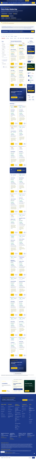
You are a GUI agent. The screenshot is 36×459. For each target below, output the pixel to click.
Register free (19, 170)
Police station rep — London (17, 418)
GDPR (29, 417)
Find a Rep (2, 406)
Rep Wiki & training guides (17, 427)
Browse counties (33, 99)
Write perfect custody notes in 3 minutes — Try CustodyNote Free (15, 0)
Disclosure (18, 99)
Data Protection (31, 419)
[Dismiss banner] (34, 0)
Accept (33, 457)
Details (9, 457)
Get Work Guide (10, 413)
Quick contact (15, 63)
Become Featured (10, 409)
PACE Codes (16, 425)
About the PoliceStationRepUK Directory (31, 408)
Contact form (14, 452)
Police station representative (16, 409)
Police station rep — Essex (17, 420)
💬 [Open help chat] (34, 453)
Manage (30, 457)
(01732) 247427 (29, 61)
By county (11, 38)
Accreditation (3, 48)
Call (12, 123)
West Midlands (31, 38)
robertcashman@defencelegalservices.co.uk (7, 452)
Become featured (24, 43)
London (6, 36)
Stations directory (29, 99)
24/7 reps (7, 38)
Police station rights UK (17, 412)
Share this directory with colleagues (18, 4)
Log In (33, 2)
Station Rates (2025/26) (17, 423)
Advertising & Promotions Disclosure (32, 410)
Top (1, 453)
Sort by (3, 62)
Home (1, 7)
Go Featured (23, 170)
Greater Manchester (27, 38)
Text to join (31, 68)
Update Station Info (3, 416)
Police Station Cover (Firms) (10, 416)
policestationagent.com (30, 60)
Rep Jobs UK (9, 411)
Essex (9, 36)
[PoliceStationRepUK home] (4, 2)
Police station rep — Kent (18, 416)
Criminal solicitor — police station (18, 410)
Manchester (12, 36)
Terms (29, 412)
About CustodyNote (8, 390)
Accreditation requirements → (11, 23)
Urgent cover (3, 38)
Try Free (33, 31)
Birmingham (15, 36)
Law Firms (2, 413)
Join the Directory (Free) (11, 406)
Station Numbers (3, 409)
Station (3, 56)
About (29, 406)
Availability (3, 45)
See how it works (21, 97)
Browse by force (33, 97)
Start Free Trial (14, 97)
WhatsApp (33, 61)
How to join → (31, 69)
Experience (3, 53)
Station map (29, 97)
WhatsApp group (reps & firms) (25, 406)
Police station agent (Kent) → (4, 437)
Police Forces (2, 411)
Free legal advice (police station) (18, 414)
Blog (22, 411)
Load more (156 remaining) (18, 373)
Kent (3, 36)
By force (15, 38)
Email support (23, 413)
